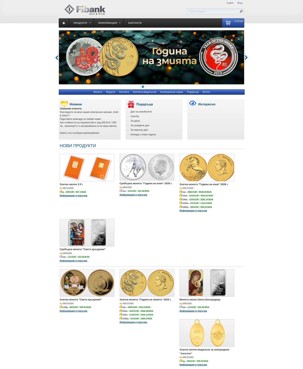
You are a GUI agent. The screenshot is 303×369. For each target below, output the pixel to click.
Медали (110, 91)
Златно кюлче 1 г (70, 308)
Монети (97, 91)
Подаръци (193, 91)
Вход (239, 3)
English (230, 3)
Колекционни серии (171, 91)
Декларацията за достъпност (186, 348)
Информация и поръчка (73, 188)
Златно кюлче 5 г (116, 308)
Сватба (135, 116)
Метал (206, 91)
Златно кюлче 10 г (210, 308)
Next (244, 57)
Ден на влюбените (141, 111)
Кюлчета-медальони (144, 91)
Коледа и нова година (143, 134)
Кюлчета (124, 91)
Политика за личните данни (151, 348)
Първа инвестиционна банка (116, 348)
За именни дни (139, 129)
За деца (135, 120)
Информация (107, 22)
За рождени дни (140, 125)
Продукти (80, 22)
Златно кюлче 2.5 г (71, 177)
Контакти (135, 22)
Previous (56, 57)
